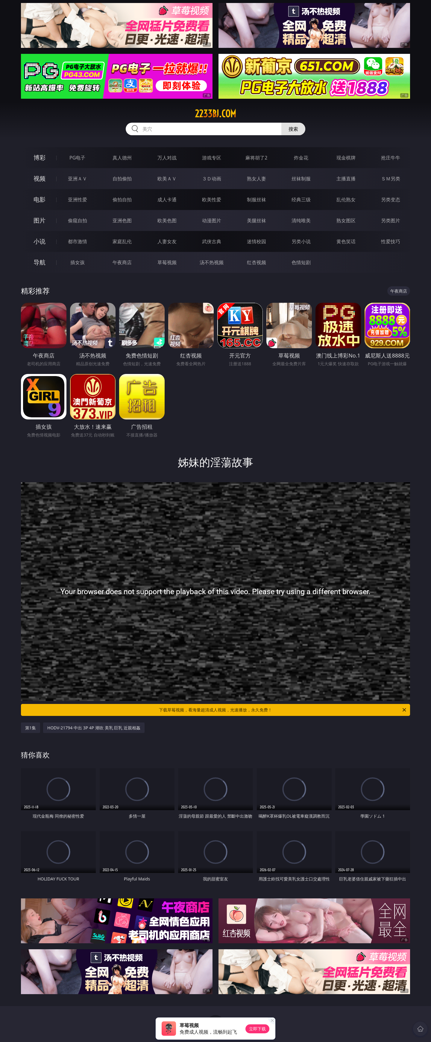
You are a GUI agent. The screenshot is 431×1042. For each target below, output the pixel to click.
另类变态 (390, 199)
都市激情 (77, 241)
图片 (39, 220)
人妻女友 (167, 241)
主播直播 (346, 178)
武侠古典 (211, 241)
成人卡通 (167, 199)
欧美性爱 (211, 199)
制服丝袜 (256, 199)
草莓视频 (167, 262)
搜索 (293, 129)
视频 (39, 178)
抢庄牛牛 (390, 157)
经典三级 (301, 199)
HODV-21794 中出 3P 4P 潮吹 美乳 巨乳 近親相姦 (93, 728)
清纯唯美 (301, 220)
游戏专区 (211, 157)
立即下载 (257, 1029)
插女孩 (77, 262)
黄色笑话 (346, 241)
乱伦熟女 (346, 199)
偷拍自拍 (122, 199)
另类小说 (301, 241)
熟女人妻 (256, 178)
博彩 (39, 157)
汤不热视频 (212, 262)
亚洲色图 (122, 220)
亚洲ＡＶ (77, 178)
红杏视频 (256, 262)
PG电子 (77, 157)
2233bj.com (215, 114)
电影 (39, 199)
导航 (39, 262)
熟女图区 (346, 220)
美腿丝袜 (256, 220)
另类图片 (390, 220)
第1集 (30, 728)
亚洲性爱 (77, 199)
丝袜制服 (301, 178)
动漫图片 (211, 220)
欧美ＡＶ (167, 178)
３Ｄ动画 (211, 178)
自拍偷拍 (122, 178)
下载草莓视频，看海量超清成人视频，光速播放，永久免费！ (283, 710)
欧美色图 (167, 220)
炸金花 (301, 157)
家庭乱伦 (122, 241)
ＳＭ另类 (390, 178)
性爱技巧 (390, 241)
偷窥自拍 (77, 220)
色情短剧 (301, 262)
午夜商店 (122, 262)
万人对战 (167, 157)
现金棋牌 (346, 157)
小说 (39, 241)
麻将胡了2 (256, 157)
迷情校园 (256, 241)
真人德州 (122, 157)
